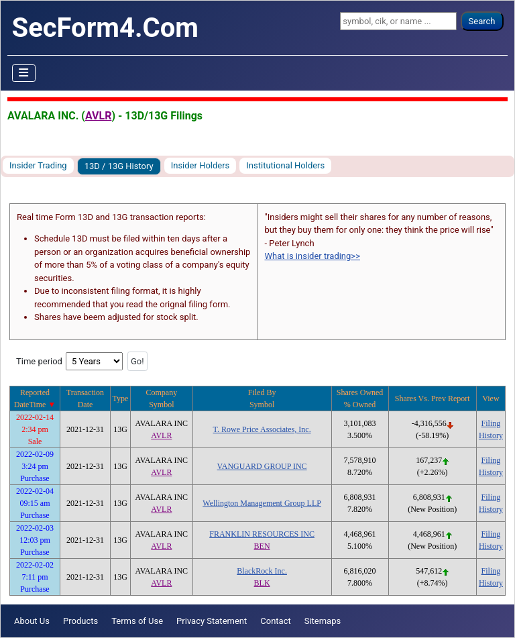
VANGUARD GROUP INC (262, 466)
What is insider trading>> (312, 256)
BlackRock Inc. (262, 571)
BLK (262, 583)
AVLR (98, 115)
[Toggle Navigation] (24, 73)
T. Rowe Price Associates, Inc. (262, 429)
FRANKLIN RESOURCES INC (261, 534)
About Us (32, 621)
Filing (491, 423)
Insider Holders (200, 165)
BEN (262, 546)
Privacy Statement (211, 621)
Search (482, 21)
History (491, 435)
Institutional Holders (285, 165)
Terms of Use (137, 621)
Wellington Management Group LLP (262, 503)
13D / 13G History (119, 166)
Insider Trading (38, 165)
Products (80, 621)
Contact (275, 621)
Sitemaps (322, 621)
